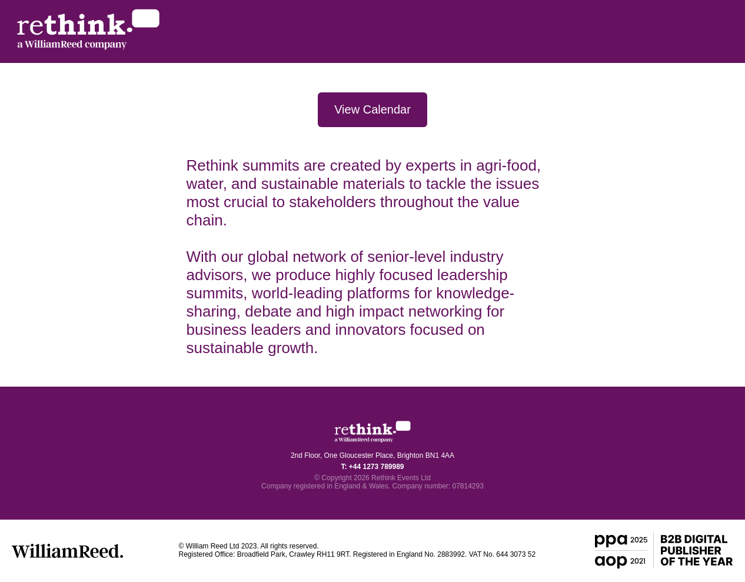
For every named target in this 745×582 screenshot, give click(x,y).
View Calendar (372, 109)
